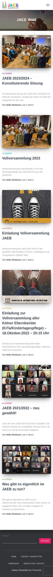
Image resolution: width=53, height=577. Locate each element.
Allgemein (7, 74)
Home (13, 557)
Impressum (13, 564)
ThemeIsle (36, 570)
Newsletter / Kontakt (34, 564)
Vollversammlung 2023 (21, 158)
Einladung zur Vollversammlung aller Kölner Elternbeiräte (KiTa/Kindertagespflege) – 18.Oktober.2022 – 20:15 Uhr (25, 323)
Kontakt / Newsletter (31, 557)
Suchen (5, 536)
